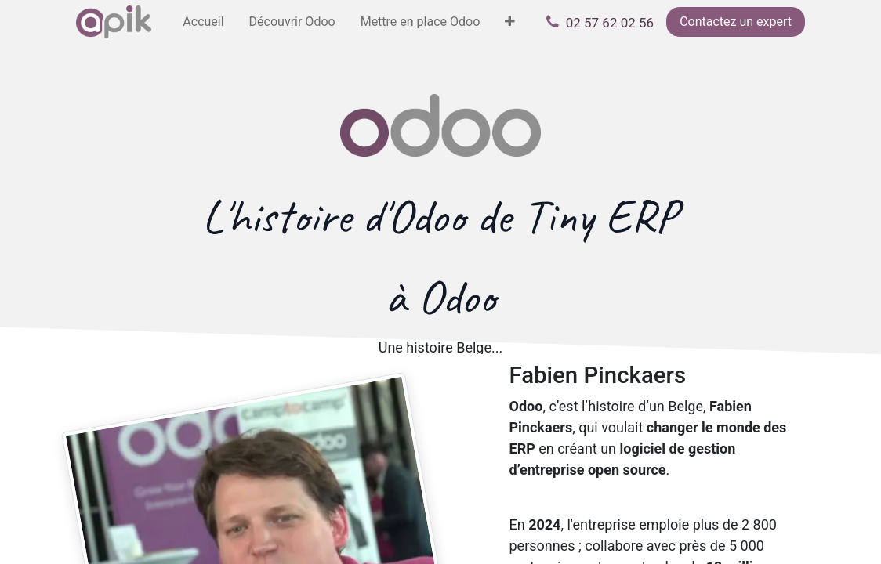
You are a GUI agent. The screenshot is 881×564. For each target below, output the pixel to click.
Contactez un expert (736, 21)
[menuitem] (203, 22)
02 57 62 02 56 (610, 23)
